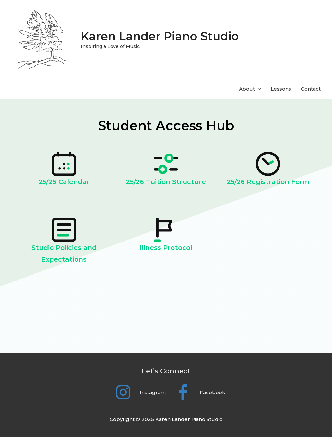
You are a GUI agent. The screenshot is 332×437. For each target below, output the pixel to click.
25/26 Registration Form (268, 182)
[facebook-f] (196, 392)
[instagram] (136, 392)
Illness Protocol (165, 248)
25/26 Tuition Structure (166, 182)
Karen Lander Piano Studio (160, 36)
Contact (311, 89)
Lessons (281, 89)
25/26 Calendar (64, 182)
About (247, 89)
